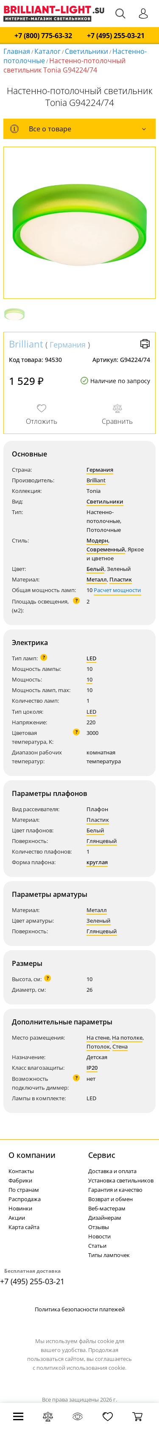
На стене (97, 1037)
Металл (96, 579)
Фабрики (20, 1180)
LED (91, 658)
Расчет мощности (117, 590)
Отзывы (98, 1227)
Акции (16, 1217)
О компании (32, 1155)
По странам (23, 1190)
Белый (95, 569)
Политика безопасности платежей (80, 1309)
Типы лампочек (109, 1255)
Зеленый (98, 920)
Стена (120, 1046)
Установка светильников (120, 1180)
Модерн (97, 540)
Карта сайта (23, 1227)
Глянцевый (101, 841)
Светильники (86, 51)
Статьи (97, 1245)
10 (89, 679)
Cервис (101, 1155)
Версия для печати (145, 344)
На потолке (127, 1037)
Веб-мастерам (107, 1208)
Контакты (21, 1171)
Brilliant (26, 343)
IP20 (92, 1067)
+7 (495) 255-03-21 (116, 35)
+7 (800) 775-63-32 (43, 35)
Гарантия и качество (115, 1190)
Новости (99, 1236)
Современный (105, 549)
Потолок (98, 1046)
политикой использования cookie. (81, 1368)
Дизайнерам (104, 1217)
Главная (16, 51)
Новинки (20, 1208)
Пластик (120, 579)
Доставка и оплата (112, 1171)
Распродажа (24, 1199)
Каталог (47, 51)
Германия (68, 344)
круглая (97, 862)
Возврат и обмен (110, 1199)
